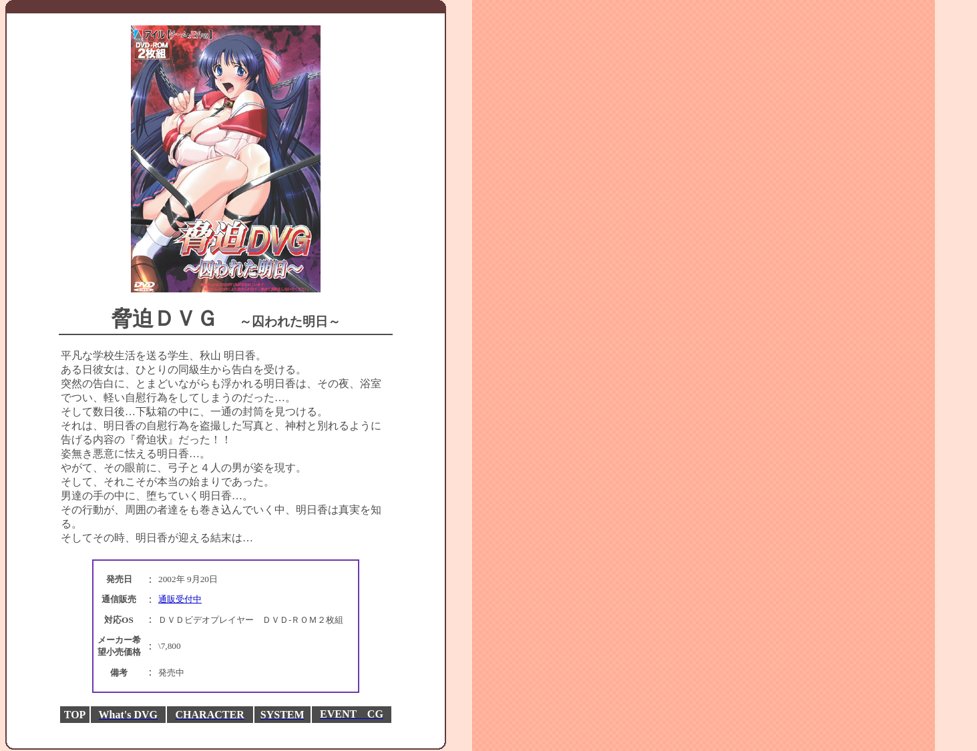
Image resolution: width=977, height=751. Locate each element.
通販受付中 (180, 600)
